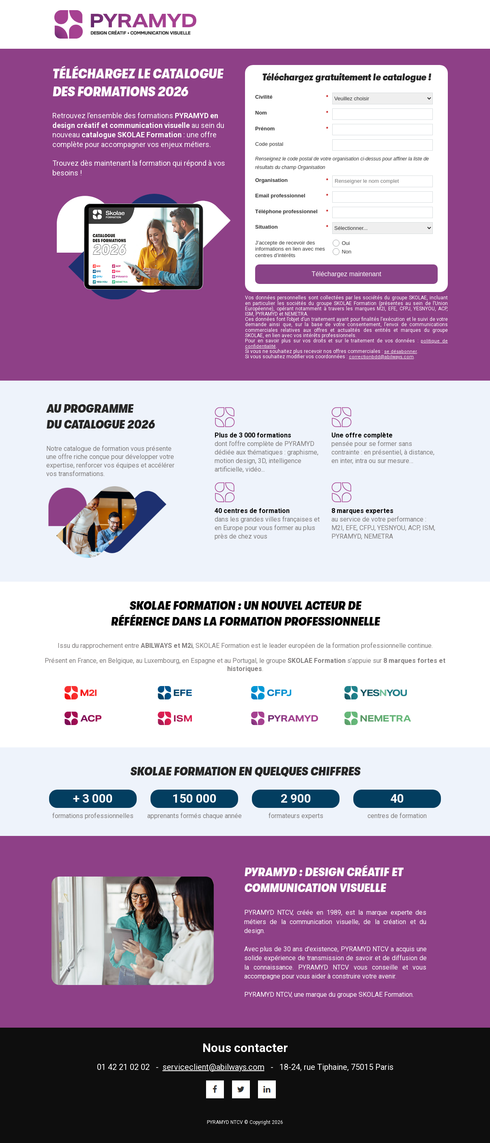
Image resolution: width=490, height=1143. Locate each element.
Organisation (291, 180)
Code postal (269, 144)
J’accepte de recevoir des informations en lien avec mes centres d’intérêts (290, 249)
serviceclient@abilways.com (213, 1067)
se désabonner (400, 351)
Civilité (291, 97)
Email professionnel (291, 196)
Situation (291, 227)
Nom (291, 113)
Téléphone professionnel (291, 211)
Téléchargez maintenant (346, 274)
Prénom (291, 129)
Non (346, 252)
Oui (346, 243)
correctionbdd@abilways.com (381, 356)
